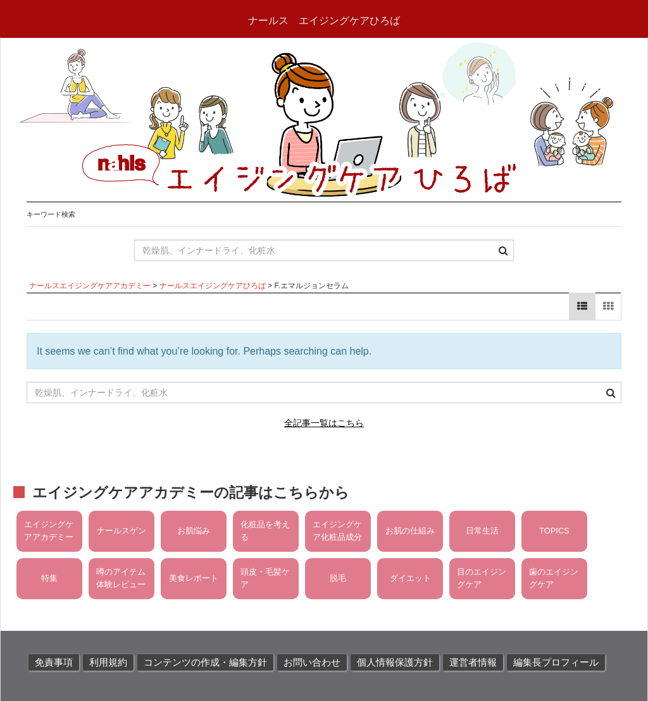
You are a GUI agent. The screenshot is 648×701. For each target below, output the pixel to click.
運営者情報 (473, 662)
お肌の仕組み (410, 530)
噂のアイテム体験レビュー (121, 578)
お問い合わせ (312, 662)
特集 (49, 578)
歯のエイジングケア (553, 578)
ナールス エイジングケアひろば (324, 20)
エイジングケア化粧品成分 (337, 531)
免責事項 (54, 662)
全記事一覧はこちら (324, 423)
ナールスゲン (121, 530)
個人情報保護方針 (395, 662)
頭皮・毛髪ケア (265, 578)
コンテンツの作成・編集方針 (205, 662)
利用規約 (108, 662)
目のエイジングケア (481, 578)
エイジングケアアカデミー (48, 531)
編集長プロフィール (556, 662)
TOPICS (554, 530)
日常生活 (482, 530)
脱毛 (338, 578)
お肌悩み (193, 530)
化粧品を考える (265, 531)
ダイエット (410, 578)
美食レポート (193, 578)
